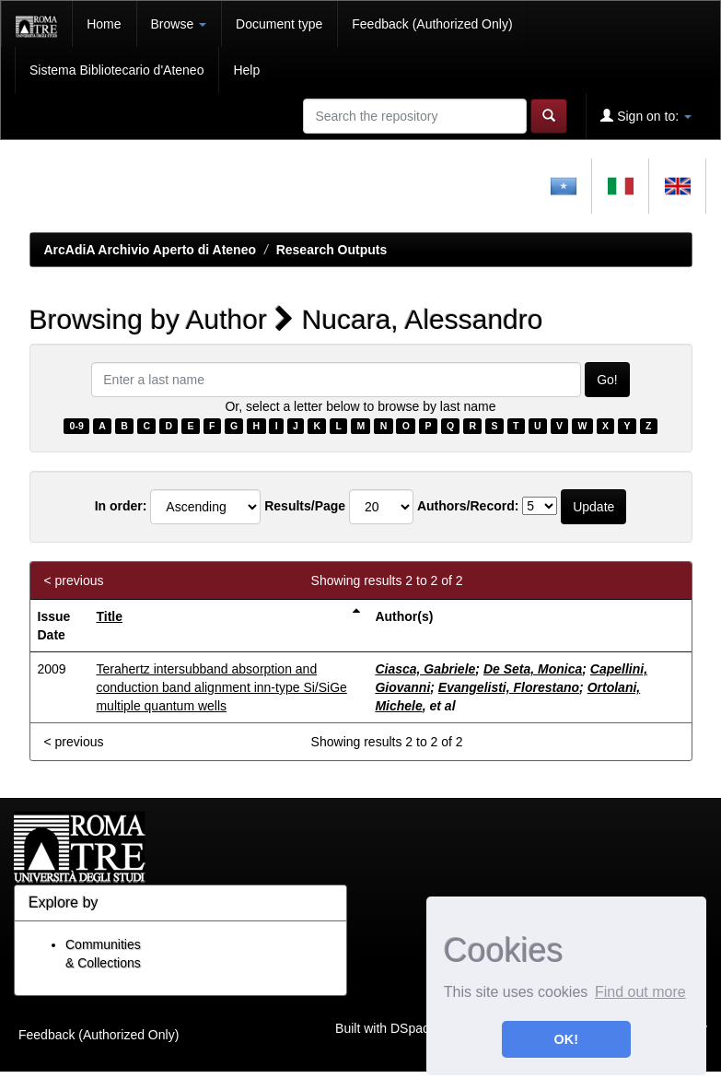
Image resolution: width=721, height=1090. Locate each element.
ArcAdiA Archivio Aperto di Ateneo (150, 249)
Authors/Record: (467, 505)
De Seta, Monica (532, 669)
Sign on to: (646, 115)
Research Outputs (332, 249)
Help (246, 70)
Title (109, 616)
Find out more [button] (640, 992)
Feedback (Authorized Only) (432, 24)
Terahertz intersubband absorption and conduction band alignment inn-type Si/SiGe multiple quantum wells (221, 687)
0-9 (77, 425)
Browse (179, 24)
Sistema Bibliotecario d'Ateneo (116, 70)
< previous (74, 580)
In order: (121, 505)
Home (104, 24)
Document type (279, 24)
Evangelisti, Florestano (508, 687)
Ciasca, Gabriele (425, 669)
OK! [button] (566, 1039)
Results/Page (304, 505)
